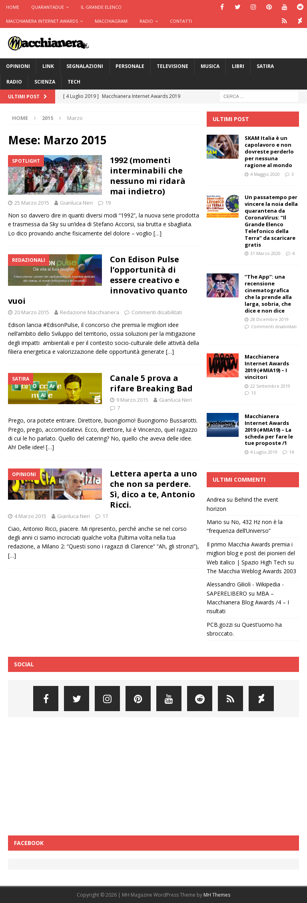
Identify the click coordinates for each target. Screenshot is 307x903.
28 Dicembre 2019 (269, 319)
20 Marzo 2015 (31, 312)
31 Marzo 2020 (265, 253)
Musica (210, 66)
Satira (265, 66)
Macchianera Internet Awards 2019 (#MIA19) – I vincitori (267, 367)
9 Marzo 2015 (132, 399)
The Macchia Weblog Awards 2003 (251, 571)
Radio (146, 21)
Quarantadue (47, 7)
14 (291, 452)
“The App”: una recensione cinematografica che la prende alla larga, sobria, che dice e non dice (268, 293)
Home (12, 7)
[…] (157, 233)
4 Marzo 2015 (30, 516)
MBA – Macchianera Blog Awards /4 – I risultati (248, 602)
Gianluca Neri (76, 202)
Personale (130, 66)
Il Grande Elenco (101, 7)
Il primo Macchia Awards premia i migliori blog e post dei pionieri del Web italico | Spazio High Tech (251, 553)
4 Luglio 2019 (263, 452)
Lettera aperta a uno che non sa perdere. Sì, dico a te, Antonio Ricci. (153, 489)
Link (48, 66)
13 (253, 393)
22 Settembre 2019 (270, 386)
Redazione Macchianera (89, 312)
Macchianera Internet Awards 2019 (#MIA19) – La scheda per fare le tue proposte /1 (269, 430)
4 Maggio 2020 (265, 174)
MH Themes (216, 894)
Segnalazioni (84, 66)
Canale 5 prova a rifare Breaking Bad (151, 383)
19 (108, 202)
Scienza (44, 81)
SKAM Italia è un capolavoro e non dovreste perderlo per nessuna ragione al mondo (269, 151)
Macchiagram (111, 21)
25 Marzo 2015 (31, 202)
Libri (238, 66)
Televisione (172, 66)
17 (105, 516)
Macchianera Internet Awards (42, 21)
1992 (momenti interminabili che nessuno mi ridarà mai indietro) (147, 176)
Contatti (181, 21)
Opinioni (18, 66)
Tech (74, 81)
